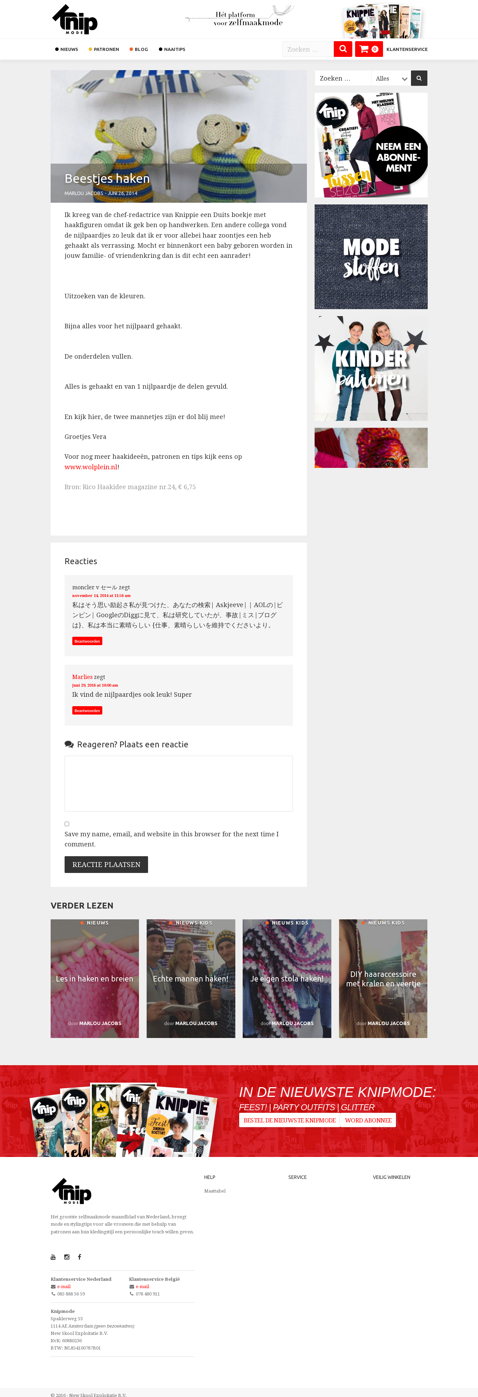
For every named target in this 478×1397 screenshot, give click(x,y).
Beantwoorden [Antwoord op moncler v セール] (89, 641)
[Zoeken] (343, 49)
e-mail (64, 1281)
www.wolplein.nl (91, 467)
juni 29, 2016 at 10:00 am (105, 682)
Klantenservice (407, 49)
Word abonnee (372, 1122)
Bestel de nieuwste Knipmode (289, 1122)
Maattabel (215, 1185)
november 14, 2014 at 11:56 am (113, 595)
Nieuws (95, 923)
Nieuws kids (190, 923)
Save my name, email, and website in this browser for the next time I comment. (172, 833)
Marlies (82, 674)
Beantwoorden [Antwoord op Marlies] (89, 707)
